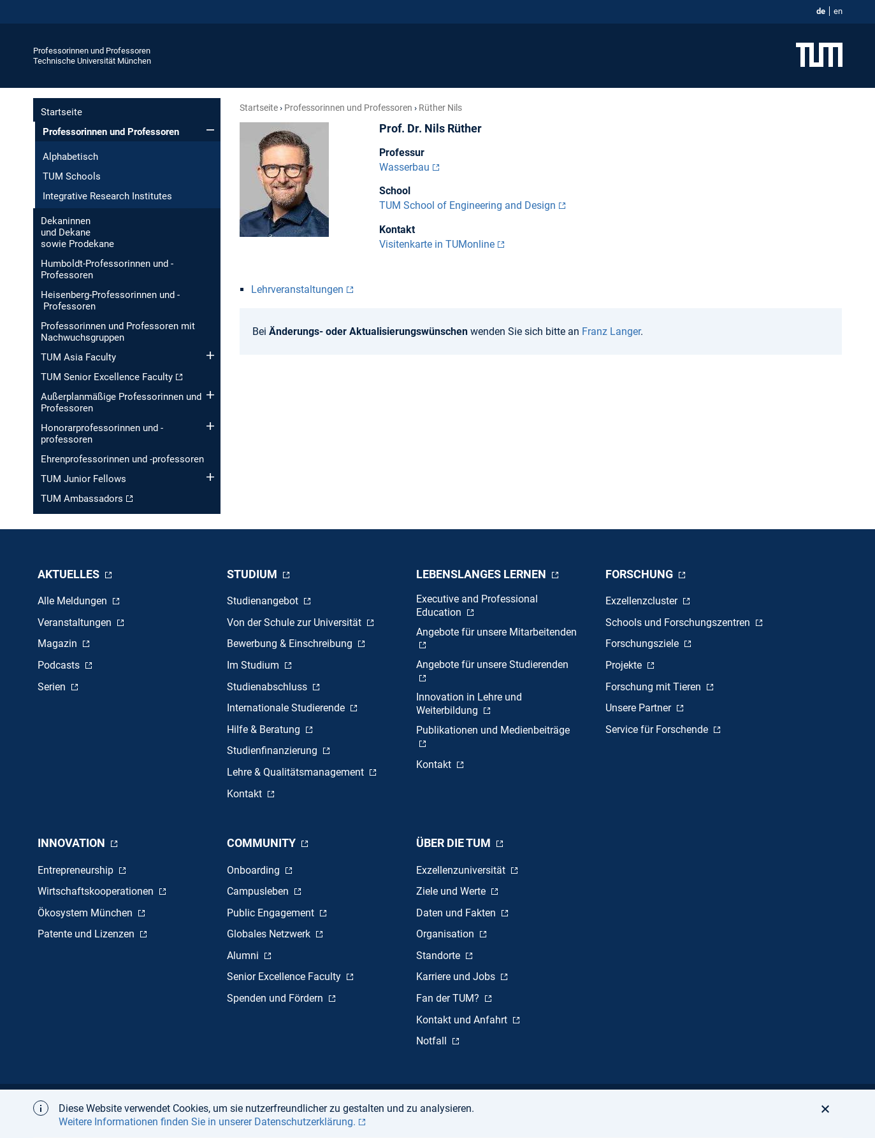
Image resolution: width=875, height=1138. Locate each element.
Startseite (61, 112)
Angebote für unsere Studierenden (492, 664)
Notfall (432, 1041)
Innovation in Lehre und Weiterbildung (469, 703)
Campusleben (259, 891)
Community (262, 843)
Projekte (624, 665)
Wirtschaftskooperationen (97, 891)
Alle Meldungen (74, 601)
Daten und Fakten (457, 913)
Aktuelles (70, 574)
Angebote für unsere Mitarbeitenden (496, 632)
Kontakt (245, 794)
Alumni (244, 956)
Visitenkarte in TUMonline (437, 244)
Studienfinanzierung (273, 750)
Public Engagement (272, 913)
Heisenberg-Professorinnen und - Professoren (110, 300)
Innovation (73, 843)
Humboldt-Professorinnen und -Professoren (107, 269)
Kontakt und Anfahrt (463, 1020)
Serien (53, 687)
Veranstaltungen (76, 622)
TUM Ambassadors (82, 498)
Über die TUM (454, 843)
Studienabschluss (268, 687)
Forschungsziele (643, 643)
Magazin (59, 643)
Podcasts (60, 665)
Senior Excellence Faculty (285, 977)
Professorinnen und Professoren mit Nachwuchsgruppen (118, 331)
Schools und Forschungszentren (679, 622)
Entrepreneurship (77, 870)
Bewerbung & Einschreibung (291, 643)
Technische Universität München (92, 61)
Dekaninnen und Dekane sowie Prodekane (77, 232)
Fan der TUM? (449, 998)
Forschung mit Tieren (654, 687)
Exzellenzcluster (642, 601)
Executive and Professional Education (477, 605)
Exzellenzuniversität (462, 870)
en (838, 11)
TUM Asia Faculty (78, 357)
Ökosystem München (86, 913)
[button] (829, 1108)
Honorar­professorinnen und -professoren (102, 433)
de (820, 11)
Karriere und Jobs (457, 977)
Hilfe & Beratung (265, 729)
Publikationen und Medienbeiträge (493, 730)
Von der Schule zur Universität (295, 622)
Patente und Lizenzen (87, 934)
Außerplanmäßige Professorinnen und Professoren (121, 402)
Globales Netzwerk (270, 934)
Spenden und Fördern (276, 998)
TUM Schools (72, 176)
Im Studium (254, 665)
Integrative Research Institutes (107, 196)
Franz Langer (611, 331)
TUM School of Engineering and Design (467, 205)
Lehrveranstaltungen (297, 289)
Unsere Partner (639, 708)
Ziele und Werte (452, 891)
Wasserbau (404, 167)
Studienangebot (264, 601)
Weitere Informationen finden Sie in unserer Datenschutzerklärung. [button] (207, 1122)
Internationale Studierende (287, 708)
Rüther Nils (440, 107)
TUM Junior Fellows (83, 479)
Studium (253, 574)
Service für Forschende (658, 729)
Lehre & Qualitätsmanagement (296, 772)
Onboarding (254, 870)
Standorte (439, 956)
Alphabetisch (70, 156)
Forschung (640, 574)
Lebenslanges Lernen (482, 574)
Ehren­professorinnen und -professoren (122, 459)
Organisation (446, 934)
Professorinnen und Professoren (91, 50)
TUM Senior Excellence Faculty (107, 377)
